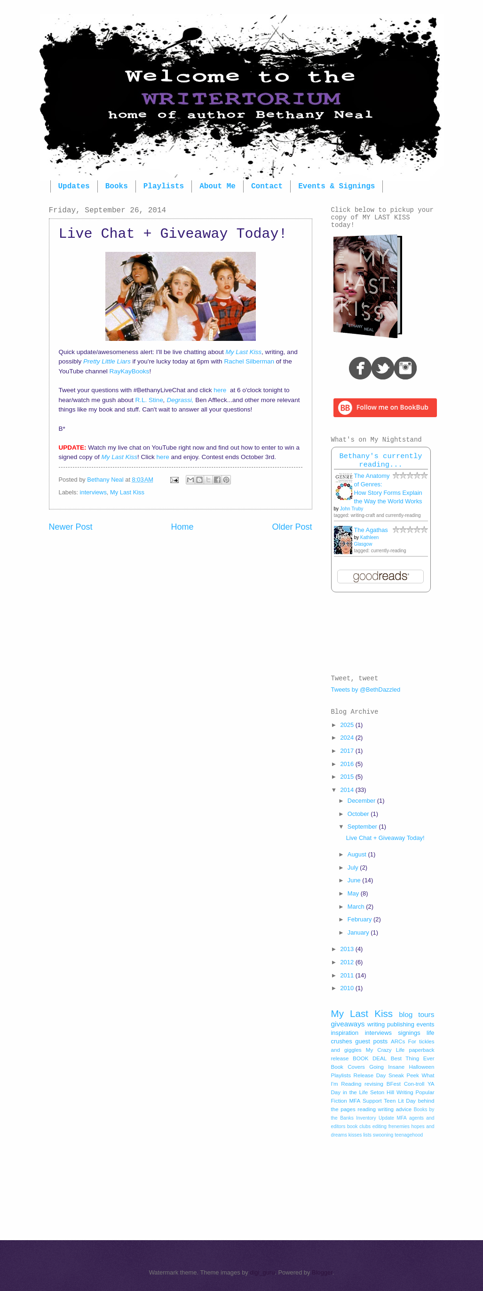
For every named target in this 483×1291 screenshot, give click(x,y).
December (362, 800)
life (430, 1032)
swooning (383, 1135)
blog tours (416, 1014)
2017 (347, 750)
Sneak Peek (403, 1075)
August (358, 854)
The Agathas (371, 529)
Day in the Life (349, 1092)
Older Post (292, 527)
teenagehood (409, 1135)
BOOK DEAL (370, 1058)
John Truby (351, 508)
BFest (394, 1084)
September (363, 826)
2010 (347, 988)
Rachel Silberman (249, 361)
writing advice (395, 1109)
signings (409, 1032)
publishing (400, 1024)
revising (373, 1084)
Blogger (322, 1272)
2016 (347, 763)
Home (182, 527)
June (355, 880)
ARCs (398, 1041)
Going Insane (386, 1067)
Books (116, 186)
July (354, 867)
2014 (347, 789)
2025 (347, 724)
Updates (74, 186)
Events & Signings (336, 186)
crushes (341, 1041)
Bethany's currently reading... (380, 460)
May (354, 893)
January (359, 932)
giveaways (348, 1024)
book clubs (359, 1126)
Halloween (421, 1067)
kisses (355, 1135)
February (360, 919)
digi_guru (262, 1272)
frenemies (399, 1126)
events (426, 1024)
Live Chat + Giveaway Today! (385, 837)
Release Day (370, 1075)
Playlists (163, 186)
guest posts (371, 1041)
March (357, 906)
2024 (347, 737)
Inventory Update (375, 1118)
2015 (347, 776)
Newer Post (71, 527)
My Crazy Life (385, 1050)
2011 (347, 975)
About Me (217, 186)
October (359, 813)
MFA (401, 1118)
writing (376, 1024)
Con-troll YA (419, 1084)
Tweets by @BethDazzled (366, 689)
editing (379, 1126)
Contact (267, 186)
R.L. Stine (149, 399)
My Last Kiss (127, 492)
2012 (347, 962)
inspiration (345, 1032)
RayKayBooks (129, 371)
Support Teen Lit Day (389, 1101)
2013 (347, 948)
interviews (93, 492)
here (221, 390)
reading (366, 1109)
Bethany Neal (106, 479)
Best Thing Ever (413, 1058)
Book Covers (348, 1067)
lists (367, 1135)
